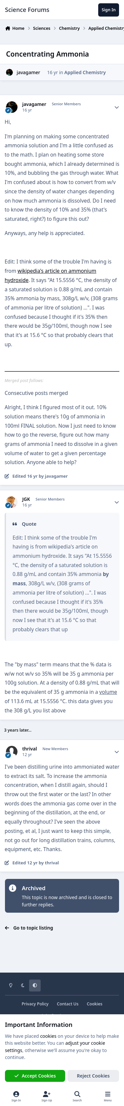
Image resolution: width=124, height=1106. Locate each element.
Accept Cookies (35, 1076)
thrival (29, 749)
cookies (48, 1036)
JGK (26, 499)
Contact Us (67, 1004)
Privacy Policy (34, 1004)
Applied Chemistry (85, 72)
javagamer (28, 72)
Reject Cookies (93, 1076)
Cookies (94, 1004)
